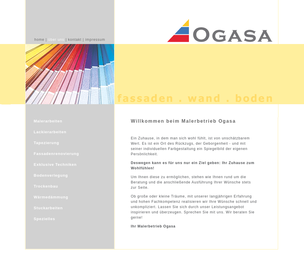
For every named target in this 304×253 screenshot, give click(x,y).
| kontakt (74, 40)
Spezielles (44, 219)
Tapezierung (46, 143)
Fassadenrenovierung (56, 153)
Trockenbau (46, 186)
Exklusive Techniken (55, 164)
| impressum (94, 40)
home (39, 40)
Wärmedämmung (51, 197)
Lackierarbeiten (50, 132)
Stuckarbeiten (48, 208)
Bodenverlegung (51, 175)
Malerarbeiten (48, 121)
